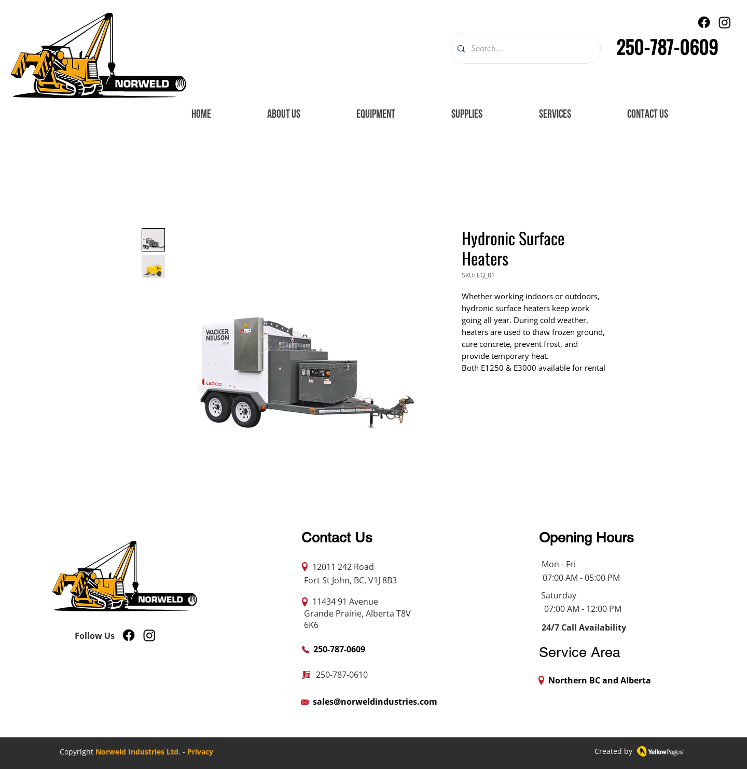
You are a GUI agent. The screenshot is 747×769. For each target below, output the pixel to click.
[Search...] (524, 48)
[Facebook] (704, 22)
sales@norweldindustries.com (375, 701)
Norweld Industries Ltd (136, 752)
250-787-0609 (667, 46)
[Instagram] (724, 22)
